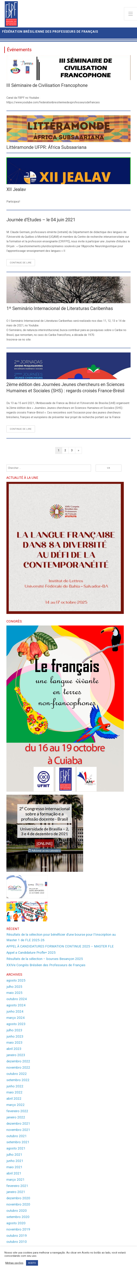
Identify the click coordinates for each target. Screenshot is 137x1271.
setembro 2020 (17, 1217)
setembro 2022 (17, 1080)
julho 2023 (14, 1030)
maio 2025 (14, 993)
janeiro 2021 (15, 1192)
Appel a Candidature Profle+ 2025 (31, 953)
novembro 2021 (18, 1130)
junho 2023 (14, 1036)
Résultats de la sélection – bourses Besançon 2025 (44, 959)
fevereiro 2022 (17, 1111)
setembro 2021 (17, 1142)
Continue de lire (22, 263)
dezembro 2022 (18, 1061)
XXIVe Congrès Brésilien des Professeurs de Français (45, 965)
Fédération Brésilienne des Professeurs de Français (50, 31)
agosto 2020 (16, 1223)
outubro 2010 (16, 1242)
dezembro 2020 (18, 1198)
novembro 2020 (18, 1204)
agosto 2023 (16, 1024)
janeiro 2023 (15, 1055)
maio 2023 (14, 1043)
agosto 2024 (16, 1005)
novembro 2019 (18, 1229)
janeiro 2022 (15, 1117)
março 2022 (15, 1105)
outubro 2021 (16, 1136)
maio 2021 (14, 1167)
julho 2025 (14, 987)
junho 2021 (14, 1161)
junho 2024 (14, 1011)
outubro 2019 (16, 1236)
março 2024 (15, 1018)
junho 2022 (14, 1086)
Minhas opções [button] (14, 1263)
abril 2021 (13, 1173)
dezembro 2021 (18, 1124)
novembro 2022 (18, 1068)
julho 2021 (14, 1155)
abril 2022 (13, 1099)
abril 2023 (13, 1049)
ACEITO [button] (32, 1263)
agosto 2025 (16, 980)
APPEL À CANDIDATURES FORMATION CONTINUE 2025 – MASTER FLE (60, 946)
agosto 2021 (16, 1148)
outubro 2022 (16, 1074)
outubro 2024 (16, 999)
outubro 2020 (16, 1211)
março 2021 (15, 1180)
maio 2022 (14, 1092)
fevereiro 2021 (17, 1186)
